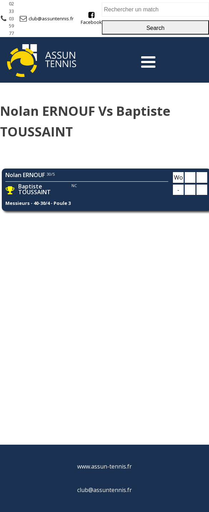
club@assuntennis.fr (51, 18)
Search (155, 28)
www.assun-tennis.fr (104, 466)
